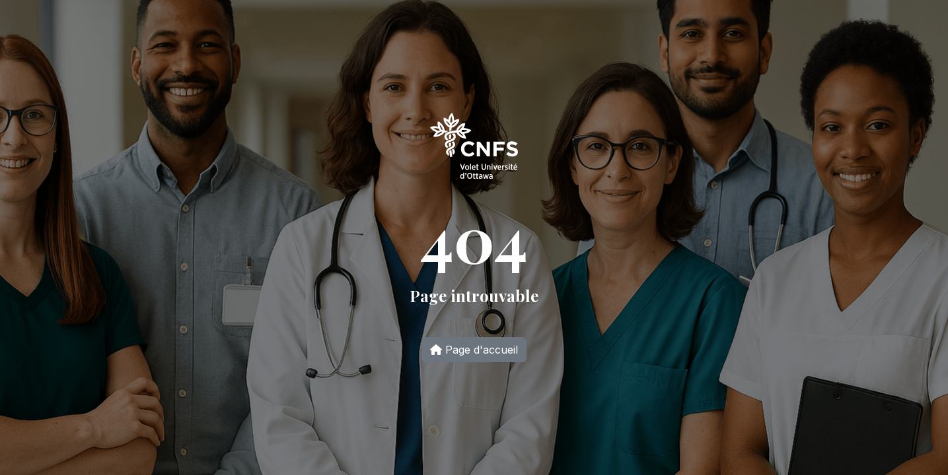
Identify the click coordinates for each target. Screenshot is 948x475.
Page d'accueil (474, 349)
